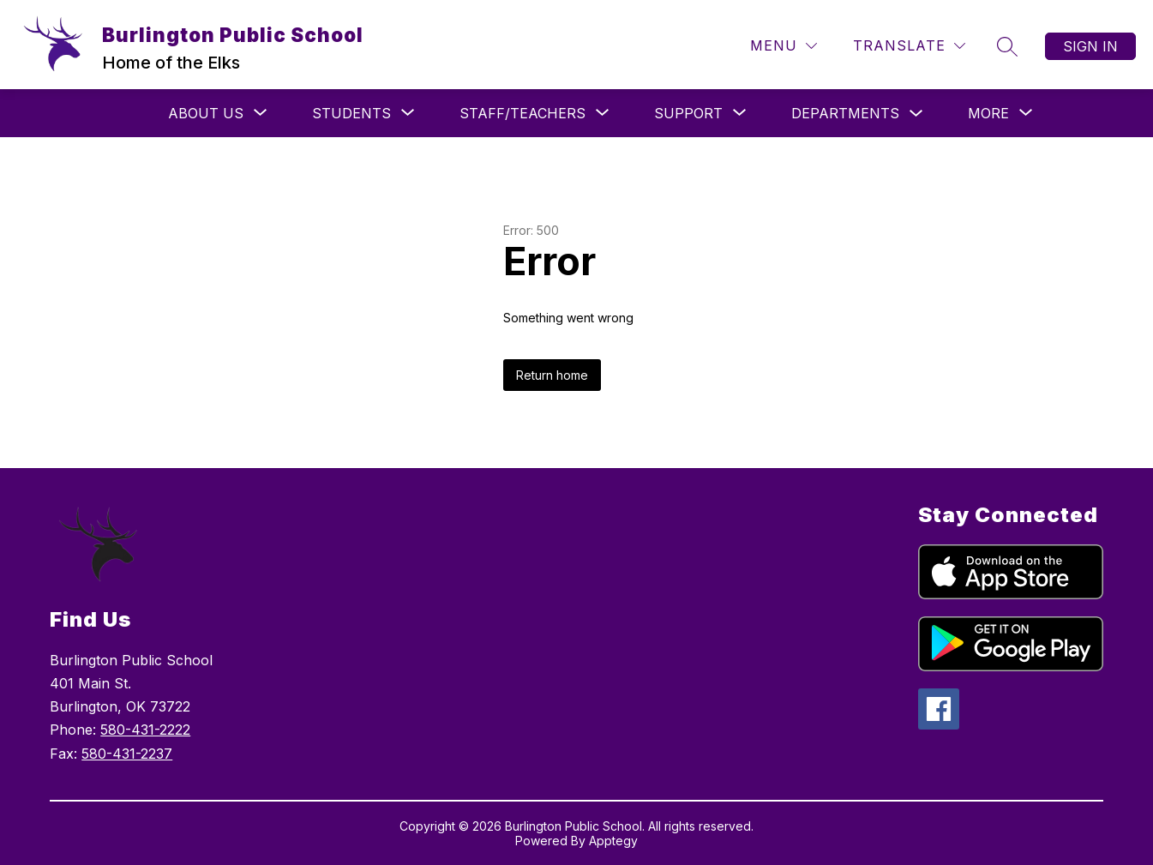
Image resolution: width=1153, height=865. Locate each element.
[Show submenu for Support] (688, 113)
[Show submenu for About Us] (205, 113)
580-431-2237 (126, 753)
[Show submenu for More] (988, 113)
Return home (552, 375)
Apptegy (613, 840)
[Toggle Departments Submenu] (916, 113)
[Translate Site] (909, 46)
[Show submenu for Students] (351, 113)
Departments (845, 113)
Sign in (1090, 46)
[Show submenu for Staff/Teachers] (522, 113)
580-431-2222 (145, 729)
